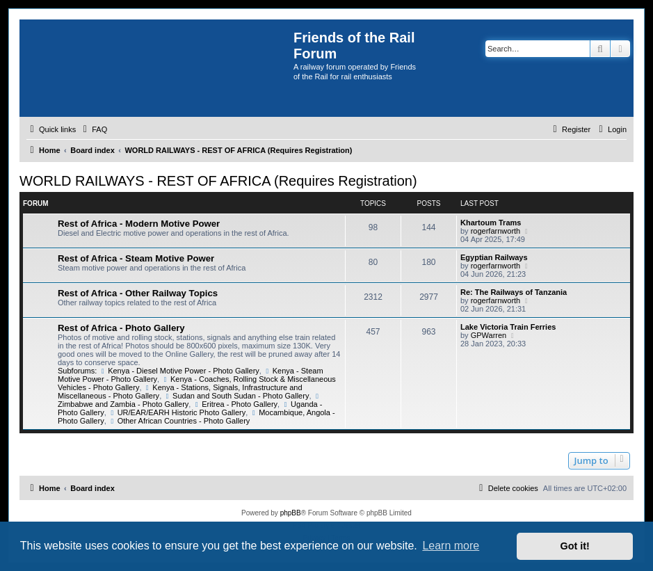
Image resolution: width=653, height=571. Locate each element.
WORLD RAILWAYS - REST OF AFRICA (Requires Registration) (218, 180)
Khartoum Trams (490, 222)
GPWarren (489, 335)
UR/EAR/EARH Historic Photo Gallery (176, 412)
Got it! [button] (575, 546)
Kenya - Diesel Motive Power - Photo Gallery (179, 371)
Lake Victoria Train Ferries (508, 327)
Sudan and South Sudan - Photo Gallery (236, 396)
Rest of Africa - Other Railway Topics (138, 293)
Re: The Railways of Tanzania (513, 292)
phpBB (290, 513)
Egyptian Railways (494, 257)
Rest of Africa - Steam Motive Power (136, 258)
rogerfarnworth (496, 231)
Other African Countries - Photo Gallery (179, 421)
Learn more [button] (450, 546)
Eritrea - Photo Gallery (235, 404)
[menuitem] (93, 129)
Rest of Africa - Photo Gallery (121, 328)
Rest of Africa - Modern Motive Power (139, 223)
